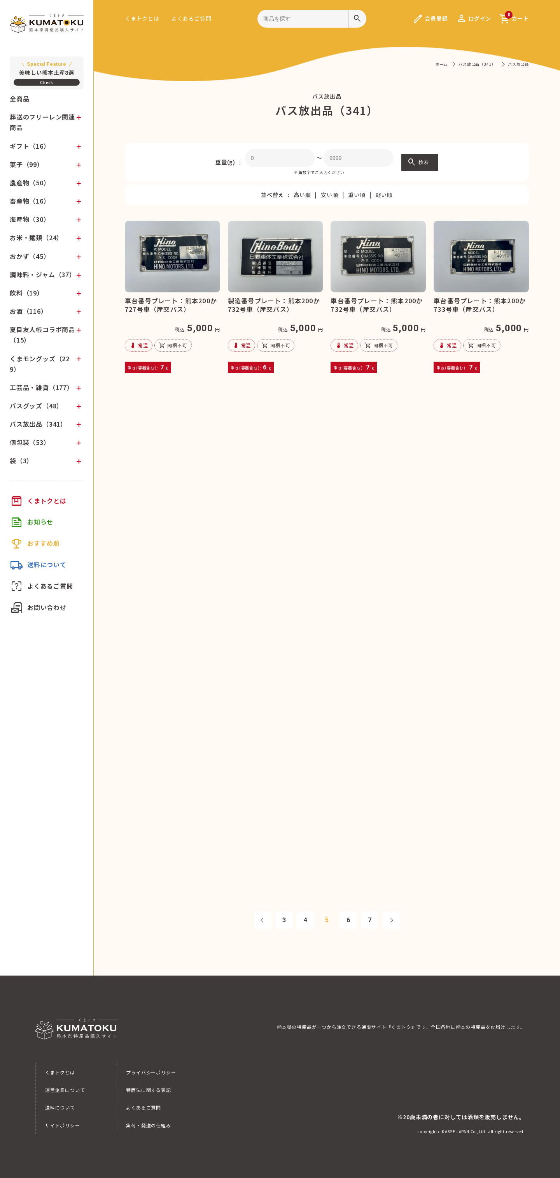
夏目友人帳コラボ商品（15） (42, 335)
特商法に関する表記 (148, 1090)
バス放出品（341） (38, 424)
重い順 (356, 195)
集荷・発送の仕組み (148, 1125)
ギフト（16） (30, 146)
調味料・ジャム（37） (43, 274)
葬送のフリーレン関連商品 (42, 122)
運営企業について (65, 1090)
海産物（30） (30, 219)
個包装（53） (30, 442)
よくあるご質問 (191, 18)
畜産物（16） (30, 201)
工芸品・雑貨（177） (42, 387)
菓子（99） (27, 164)
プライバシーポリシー (151, 1072)
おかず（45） (30, 256)
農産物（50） (30, 182)
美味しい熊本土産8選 (47, 68)
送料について (60, 1107)
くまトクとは (142, 18)
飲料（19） (27, 292)
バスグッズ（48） (36, 405)
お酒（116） (28, 311)
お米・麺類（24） (36, 237)
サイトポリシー (62, 1125)
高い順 (302, 195)
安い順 (329, 195)
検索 (418, 162)
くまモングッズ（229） (40, 364)
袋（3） (21, 460)
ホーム (441, 64)
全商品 (19, 98)
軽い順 (384, 195)
